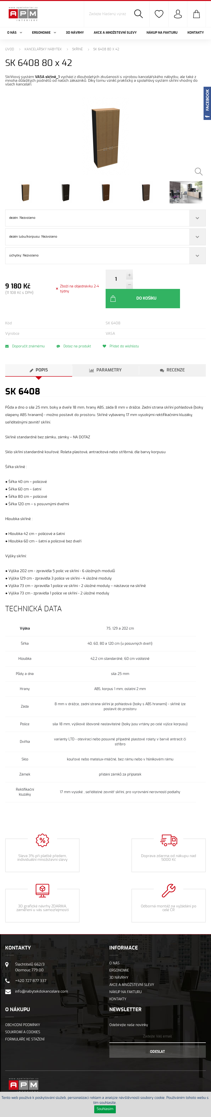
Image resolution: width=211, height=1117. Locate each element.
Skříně (77, 49)
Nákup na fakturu (162, 32)
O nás (114, 947)
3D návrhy (75, 32)
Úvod (9, 49)
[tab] (38, 354)
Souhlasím (105, 1109)
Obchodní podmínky (22, 1009)
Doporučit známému (25, 330)
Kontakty (195, 32)
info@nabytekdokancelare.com (41, 975)
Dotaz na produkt (75, 330)
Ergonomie (119, 954)
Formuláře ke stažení (24, 1023)
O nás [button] (14, 32)
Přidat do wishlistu (124, 330)
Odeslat (157, 1036)
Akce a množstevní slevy (115, 32)
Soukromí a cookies (22, 1016)
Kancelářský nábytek (43, 49)
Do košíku (160, 282)
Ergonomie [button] (44, 32)
